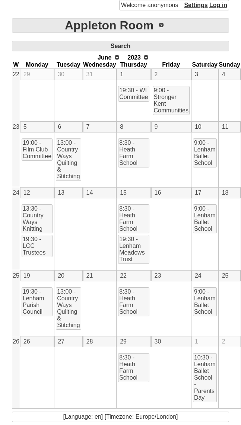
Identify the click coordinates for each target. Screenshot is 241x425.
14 (89, 192)
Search (120, 46)
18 (225, 192)
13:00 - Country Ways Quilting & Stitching (68, 159)
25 (16, 275)
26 (16, 341)
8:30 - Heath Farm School (128, 153)
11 (225, 127)
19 (26, 275)
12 (26, 192)
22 (16, 74)
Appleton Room (109, 25)
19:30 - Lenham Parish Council (33, 301)
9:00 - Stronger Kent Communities (171, 100)
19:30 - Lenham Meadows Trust (132, 249)
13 (61, 192)
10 (198, 127)
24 (16, 192)
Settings (195, 5)
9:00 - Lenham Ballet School (205, 153)
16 (158, 192)
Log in (218, 5)
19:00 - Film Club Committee (37, 149)
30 (61, 74)
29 (26, 74)
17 (198, 192)
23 (16, 127)
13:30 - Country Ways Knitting (33, 218)
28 (89, 341)
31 (89, 74)
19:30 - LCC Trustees (34, 246)
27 (61, 341)
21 (89, 275)
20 (61, 275)
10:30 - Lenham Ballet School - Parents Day (205, 377)
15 (123, 192)
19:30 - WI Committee (133, 93)
